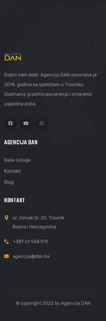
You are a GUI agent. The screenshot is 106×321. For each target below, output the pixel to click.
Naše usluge (17, 160)
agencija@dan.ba (31, 256)
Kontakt (12, 171)
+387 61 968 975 (30, 241)
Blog (9, 182)
